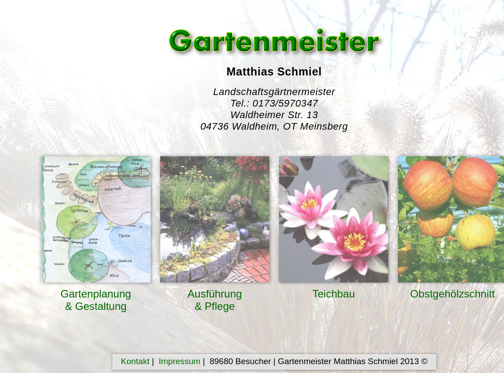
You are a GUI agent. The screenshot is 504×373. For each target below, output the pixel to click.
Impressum (180, 361)
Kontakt (135, 361)
